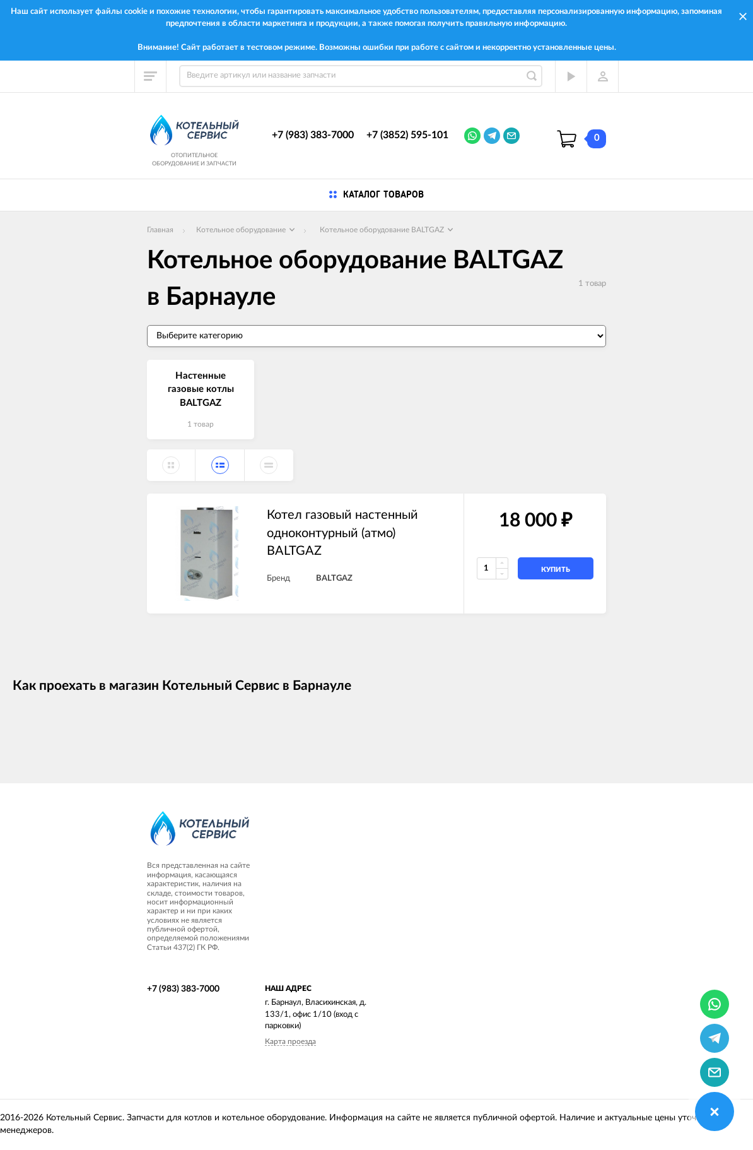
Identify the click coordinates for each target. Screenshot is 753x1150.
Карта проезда (290, 1041)
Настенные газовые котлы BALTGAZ (201, 389)
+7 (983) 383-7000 (313, 135)
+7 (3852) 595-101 (407, 135)
